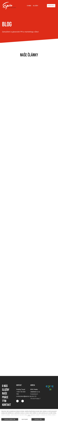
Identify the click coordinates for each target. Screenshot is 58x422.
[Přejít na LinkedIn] (22, 399)
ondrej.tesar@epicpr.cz (23, 395)
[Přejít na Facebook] (17, 399)
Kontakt (7, 405)
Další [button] (42, 5)
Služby (6, 389)
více (29, 415)
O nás (5, 384)
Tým (4, 401)
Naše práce (5, 395)
